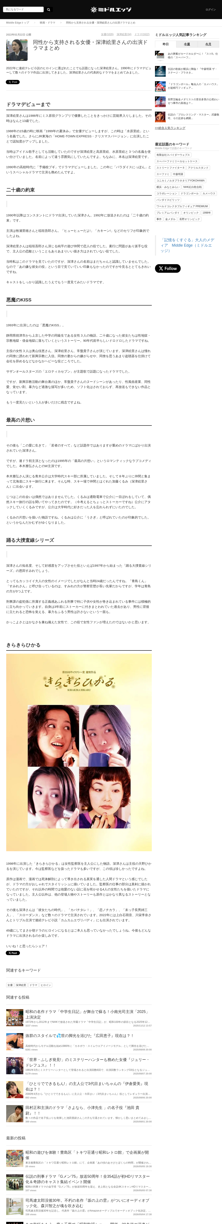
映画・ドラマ (47, 22)
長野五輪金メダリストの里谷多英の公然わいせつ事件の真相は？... (193, 101)
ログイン (211, 9)
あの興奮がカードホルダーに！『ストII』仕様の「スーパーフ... (193, 55)
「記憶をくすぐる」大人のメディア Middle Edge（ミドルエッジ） (187, 245)
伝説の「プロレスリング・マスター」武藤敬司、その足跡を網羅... (193, 116)
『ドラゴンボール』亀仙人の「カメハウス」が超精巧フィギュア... (193, 86)
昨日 (166, 44)
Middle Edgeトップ (17, 22)
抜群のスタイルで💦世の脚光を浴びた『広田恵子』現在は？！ (79, 1036)
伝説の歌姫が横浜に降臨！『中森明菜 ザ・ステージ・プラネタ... (192, 70)
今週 (187, 44)
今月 (208, 44)
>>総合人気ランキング (170, 128)
